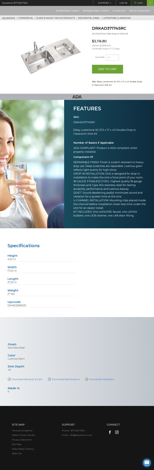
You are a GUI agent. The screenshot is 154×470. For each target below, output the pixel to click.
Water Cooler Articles (23, 435)
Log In (123, 3)
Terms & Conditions (22, 430)
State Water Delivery (23, 449)
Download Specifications (66, 379)
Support (103, 3)
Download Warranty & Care (27, 379)
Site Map (16, 444)
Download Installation (101, 379)
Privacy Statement (22, 440)
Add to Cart (107, 69)
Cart (145, 3)
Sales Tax (17, 453)
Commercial (119, 10)
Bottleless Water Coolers (96, 10)
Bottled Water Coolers (68, 10)
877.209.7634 (78, 430)
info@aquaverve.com (80, 435)
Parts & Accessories (139, 10)
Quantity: (100, 57)
